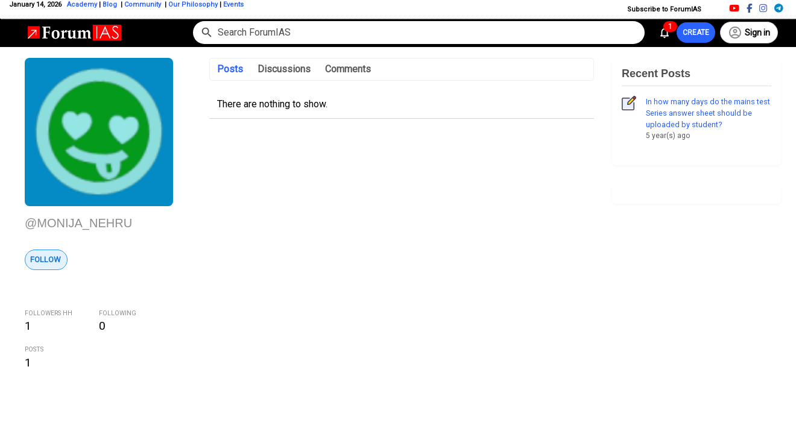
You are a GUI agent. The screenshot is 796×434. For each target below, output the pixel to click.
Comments (348, 69)
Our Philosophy (192, 4)
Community (143, 4)
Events (232, 4)
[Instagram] (763, 8)
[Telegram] (779, 8)
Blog (111, 4)
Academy (82, 4)
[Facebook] (749, 8)
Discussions (284, 69)
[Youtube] (734, 8)
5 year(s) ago (668, 135)
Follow (45, 259)
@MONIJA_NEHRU (78, 223)
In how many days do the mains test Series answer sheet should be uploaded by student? (708, 113)
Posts (230, 69)
